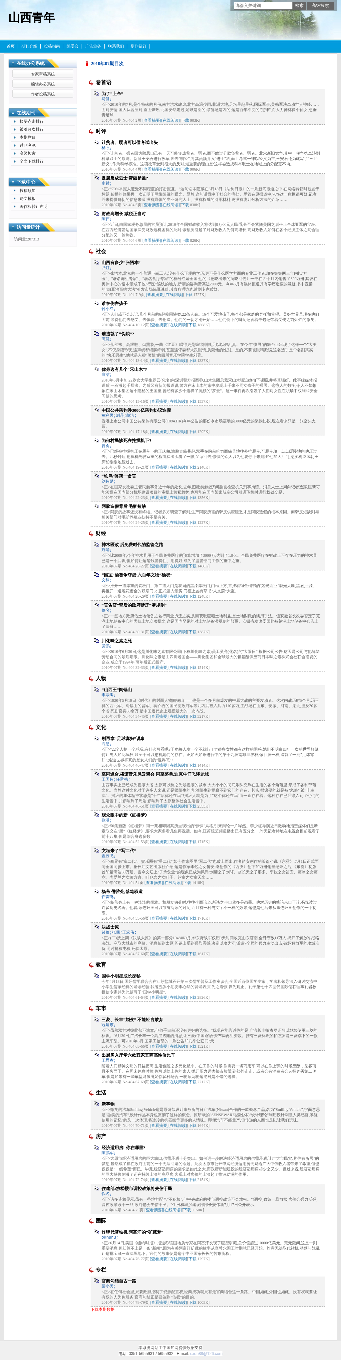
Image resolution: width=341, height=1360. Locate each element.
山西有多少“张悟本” (121, 262)
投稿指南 (52, 46)
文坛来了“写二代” (119, 850)
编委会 (73, 46)
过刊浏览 (28, 145)
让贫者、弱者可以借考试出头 (130, 142)
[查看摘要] (152, 120)
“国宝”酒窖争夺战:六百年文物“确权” (137, 574)
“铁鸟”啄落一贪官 (119, 476)
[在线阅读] (170, 120)
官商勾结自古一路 (119, 1281)
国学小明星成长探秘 (121, 976)
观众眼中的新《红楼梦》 (125, 815)
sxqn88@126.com (206, 1353)
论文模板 (28, 198)
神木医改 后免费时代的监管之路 (132, 544)
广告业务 (93, 46)
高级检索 (28, 153)
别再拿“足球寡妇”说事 (123, 738)
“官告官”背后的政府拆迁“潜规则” (134, 605)
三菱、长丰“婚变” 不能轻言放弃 (132, 1019)
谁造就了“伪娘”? (118, 333)
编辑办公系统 (43, 84)
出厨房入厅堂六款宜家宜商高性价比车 (138, 1055)
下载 (185, 120)
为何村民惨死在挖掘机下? (127, 440)
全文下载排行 (32, 161)
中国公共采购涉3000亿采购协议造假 (136, 410)
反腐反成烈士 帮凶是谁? (125, 178)
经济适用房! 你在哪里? (123, 1147)
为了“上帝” (112, 93)
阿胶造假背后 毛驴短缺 (124, 506)
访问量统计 (28, 227)
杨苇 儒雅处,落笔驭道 (122, 891)
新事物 (108, 1104)
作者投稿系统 (43, 94)
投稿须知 (28, 190)
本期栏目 (28, 137)
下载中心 (26, 182)
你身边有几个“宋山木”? (124, 369)
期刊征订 (139, 46)
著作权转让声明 (34, 206)
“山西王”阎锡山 (117, 689)
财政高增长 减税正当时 (124, 213)
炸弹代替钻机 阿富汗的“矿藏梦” (132, 1232)
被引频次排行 (32, 129)
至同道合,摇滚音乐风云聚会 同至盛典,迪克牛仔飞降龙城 (155, 774)
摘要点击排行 (32, 121)
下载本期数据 (103, 1309)
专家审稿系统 (43, 74)
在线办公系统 (31, 63)
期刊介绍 (29, 46)
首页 (11, 46)
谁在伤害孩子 (115, 303)
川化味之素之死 (117, 640)
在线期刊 (26, 112)
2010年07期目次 (107, 63)
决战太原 (110, 927)
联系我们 (116, 46)
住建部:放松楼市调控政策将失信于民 (137, 1188)
